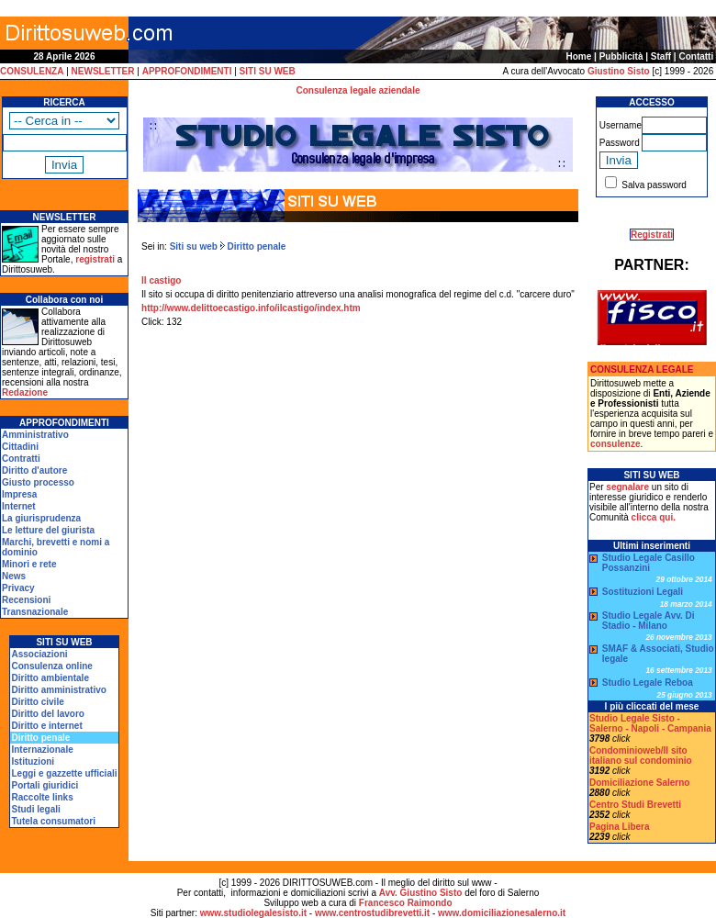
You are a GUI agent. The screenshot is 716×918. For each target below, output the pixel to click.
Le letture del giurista (48, 530)
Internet (19, 506)
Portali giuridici (44, 785)
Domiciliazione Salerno (639, 783)
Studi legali (35, 809)
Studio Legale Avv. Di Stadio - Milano (648, 620)
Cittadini (20, 447)
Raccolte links (42, 797)
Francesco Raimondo (406, 903)
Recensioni (26, 600)
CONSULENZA (31, 71)
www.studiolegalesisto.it (253, 913)
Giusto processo (38, 482)
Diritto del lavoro (47, 714)
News (14, 576)
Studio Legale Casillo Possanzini (648, 563)
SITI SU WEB (268, 71)
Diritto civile (37, 702)
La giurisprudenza (41, 518)
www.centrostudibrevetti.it (372, 913)
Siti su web (194, 246)
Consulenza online (51, 666)
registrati (95, 259)
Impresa (19, 494)
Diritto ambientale (49, 678)
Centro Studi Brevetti (635, 805)
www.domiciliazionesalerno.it (501, 913)
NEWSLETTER (103, 71)
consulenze (615, 444)
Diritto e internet (46, 726)
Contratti (21, 458)
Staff (661, 56)
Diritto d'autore (34, 470)
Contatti (695, 56)
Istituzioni (32, 761)
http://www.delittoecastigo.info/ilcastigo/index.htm (251, 308)
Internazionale (42, 749)
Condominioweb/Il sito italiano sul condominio (640, 755)
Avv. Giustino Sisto (421, 893)
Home (579, 56)
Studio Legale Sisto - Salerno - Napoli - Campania (650, 723)
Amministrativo (35, 435)
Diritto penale (255, 246)
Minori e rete (29, 564)
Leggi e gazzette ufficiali (64, 773)
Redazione (25, 392)
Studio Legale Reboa (647, 682)
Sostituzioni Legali (642, 592)
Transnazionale (35, 612)
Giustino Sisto (618, 71)
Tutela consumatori (53, 821)
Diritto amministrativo (58, 690)
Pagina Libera (619, 827)
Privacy (18, 588)
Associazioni (39, 654)
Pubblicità (621, 56)
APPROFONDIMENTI (187, 71)
